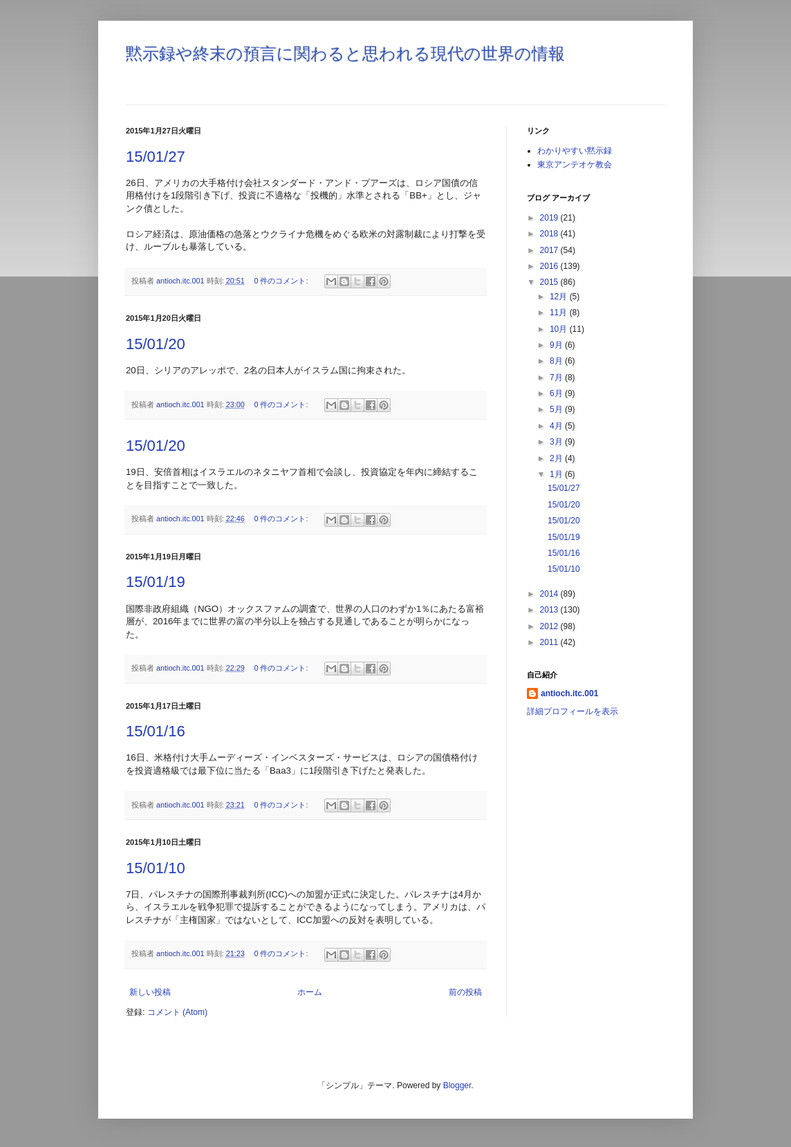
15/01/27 (155, 156)
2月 (557, 458)
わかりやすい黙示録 (574, 151)
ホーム (309, 992)
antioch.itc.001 (569, 693)
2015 (550, 282)
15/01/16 (155, 731)
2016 (550, 266)
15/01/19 (155, 581)
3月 (557, 442)
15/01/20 (155, 344)
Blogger (457, 1085)
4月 (557, 426)
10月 (560, 329)
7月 (557, 377)
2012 (550, 626)
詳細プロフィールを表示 (572, 711)
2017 (550, 250)
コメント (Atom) (177, 1012)
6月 (557, 393)
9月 (557, 345)
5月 (557, 409)
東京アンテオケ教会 (574, 164)
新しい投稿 (150, 992)
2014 (550, 594)
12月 (560, 296)
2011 (550, 642)
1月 (557, 474)
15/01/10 (155, 868)
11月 (560, 312)
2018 (550, 234)
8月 (557, 361)
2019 (550, 218)
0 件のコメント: (282, 281)
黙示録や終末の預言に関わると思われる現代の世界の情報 (345, 53)
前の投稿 (465, 992)
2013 (550, 610)
